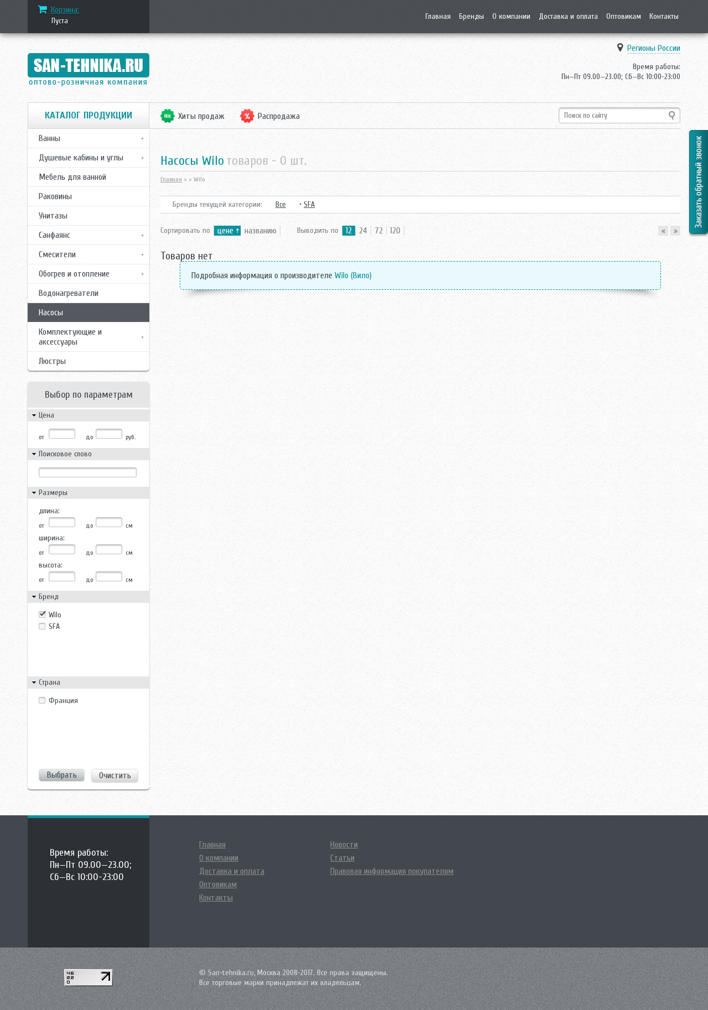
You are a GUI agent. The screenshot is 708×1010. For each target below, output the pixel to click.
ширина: (52, 538)
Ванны (49, 138)
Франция (63, 700)
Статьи (342, 858)
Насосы (51, 312)
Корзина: (65, 10)
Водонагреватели (68, 293)
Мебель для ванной (72, 177)
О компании (511, 16)
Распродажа (279, 116)
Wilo (55, 614)
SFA (54, 626)
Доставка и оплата (568, 16)
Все (280, 204)
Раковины (55, 196)
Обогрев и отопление (74, 274)
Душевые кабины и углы (81, 158)
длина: (49, 511)
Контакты (664, 16)
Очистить (115, 775)
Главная (438, 16)
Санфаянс (54, 235)
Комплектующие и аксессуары (70, 337)
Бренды (471, 16)
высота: (51, 565)
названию (260, 231)
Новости (344, 845)
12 (349, 231)
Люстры (52, 361)
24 (363, 231)
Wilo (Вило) (353, 275)
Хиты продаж (201, 116)
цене (225, 231)
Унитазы (53, 216)
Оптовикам (623, 16)
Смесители (57, 254)
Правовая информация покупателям (392, 871)
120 (395, 231)
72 (378, 231)
